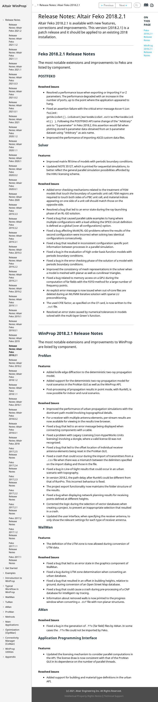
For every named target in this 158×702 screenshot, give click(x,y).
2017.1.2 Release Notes (13, 533)
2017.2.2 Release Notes (13, 495)
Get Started (11, 568)
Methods (10, 616)
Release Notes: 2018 (15, 440)
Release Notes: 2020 (15, 196)
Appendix (10, 656)
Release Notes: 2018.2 (15, 363)
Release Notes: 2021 (15, 119)
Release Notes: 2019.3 (15, 249)
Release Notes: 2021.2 (15, 27)
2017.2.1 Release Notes (13, 509)
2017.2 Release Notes (15, 521)
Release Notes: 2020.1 (15, 158)
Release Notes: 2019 (15, 338)
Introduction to (13, 579)
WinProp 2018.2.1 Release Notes (148, 50)
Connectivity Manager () (12, 640)
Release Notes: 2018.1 (15, 401)
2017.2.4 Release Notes (13, 467)
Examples (10, 572)
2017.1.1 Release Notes (13, 547)
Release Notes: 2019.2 (15, 288)
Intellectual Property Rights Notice (83, 695)
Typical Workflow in (12, 589)
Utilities (10, 650)
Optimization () (12, 631)
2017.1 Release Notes (15, 560)
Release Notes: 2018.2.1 (60, 5)
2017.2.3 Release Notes (13, 481)
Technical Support (113, 695)
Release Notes (12, 19)
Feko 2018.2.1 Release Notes (148, 35)
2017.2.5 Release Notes (13, 453)
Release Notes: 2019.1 (15, 313)
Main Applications (12, 623)
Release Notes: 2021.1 (15, 66)
